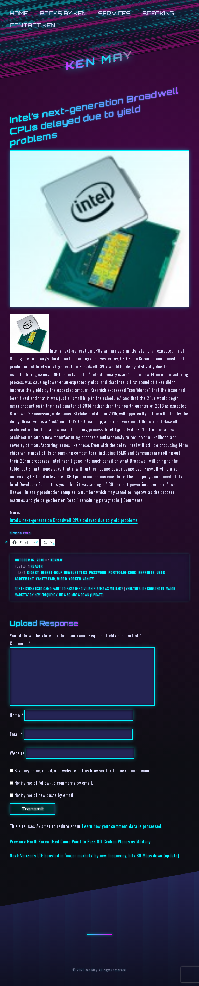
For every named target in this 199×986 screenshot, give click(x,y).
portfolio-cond (122, 572)
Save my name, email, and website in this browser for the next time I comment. (87, 770)
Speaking (158, 13)
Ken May (99, 60)
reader (37, 566)
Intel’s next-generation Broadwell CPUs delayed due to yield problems (73, 520)
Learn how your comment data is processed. (122, 826)
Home (19, 13)
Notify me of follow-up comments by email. (54, 782)
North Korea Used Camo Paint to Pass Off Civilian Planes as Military (69, 588)
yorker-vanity (81, 578)
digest (33, 572)
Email (16, 734)
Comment (20, 643)
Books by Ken (63, 13)
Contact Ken (32, 25)
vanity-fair (45, 578)
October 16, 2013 (30, 560)
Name (16, 715)
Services (114, 13)
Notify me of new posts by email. (44, 795)
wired (62, 578)
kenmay (56, 560)
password (97, 572)
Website (17, 753)
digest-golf (51, 572)
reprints (146, 572)
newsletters (75, 572)
